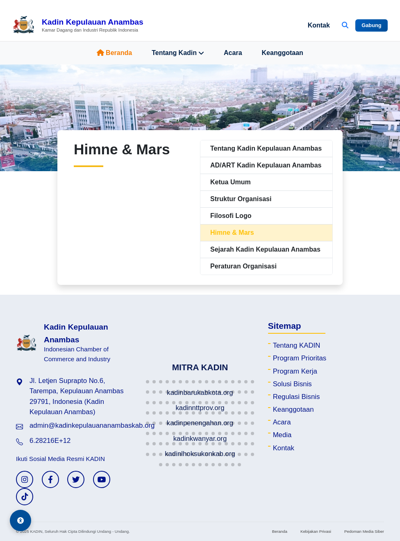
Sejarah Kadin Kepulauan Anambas (265, 249)
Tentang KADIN (296, 345)
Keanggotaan (282, 52)
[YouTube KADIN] (101, 479)
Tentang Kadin (178, 53)
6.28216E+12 (50, 441)
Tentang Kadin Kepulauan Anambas (266, 148)
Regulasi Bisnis (296, 397)
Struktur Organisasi (240, 198)
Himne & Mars (232, 232)
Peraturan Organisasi (243, 266)
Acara (233, 52)
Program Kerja (295, 371)
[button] (147, 381)
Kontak (319, 25)
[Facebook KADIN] (50, 479)
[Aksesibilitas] (20, 520)
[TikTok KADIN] (24, 496)
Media (282, 435)
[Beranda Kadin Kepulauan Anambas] (77, 25)
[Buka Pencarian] (345, 25)
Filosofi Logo (230, 215)
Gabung (371, 25)
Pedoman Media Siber (364, 531)
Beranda (114, 52)
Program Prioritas (300, 358)
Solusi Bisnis (292, 384)
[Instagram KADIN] (24, 479)
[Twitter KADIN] (75, 479)
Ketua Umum (230, 182)
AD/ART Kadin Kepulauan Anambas (265, 165)
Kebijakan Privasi (315, 531)
